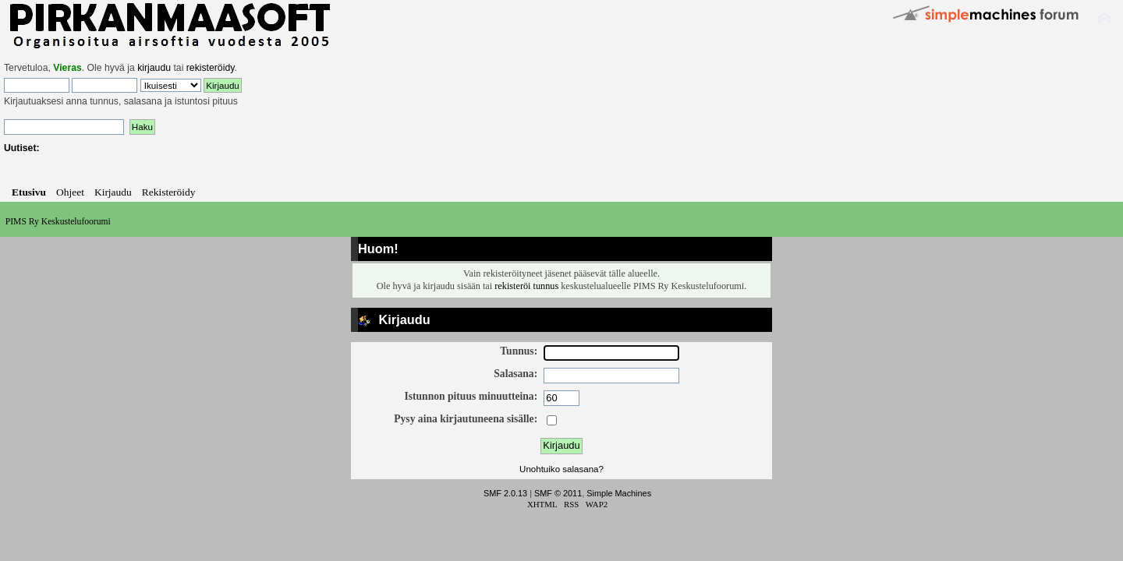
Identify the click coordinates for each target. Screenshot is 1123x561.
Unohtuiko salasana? (561, 469)
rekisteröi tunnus (526, 285)
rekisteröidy (210, 67)
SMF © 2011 (558, 493)
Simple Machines (618, 493)
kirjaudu (154, 67)
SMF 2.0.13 (505, 493)
